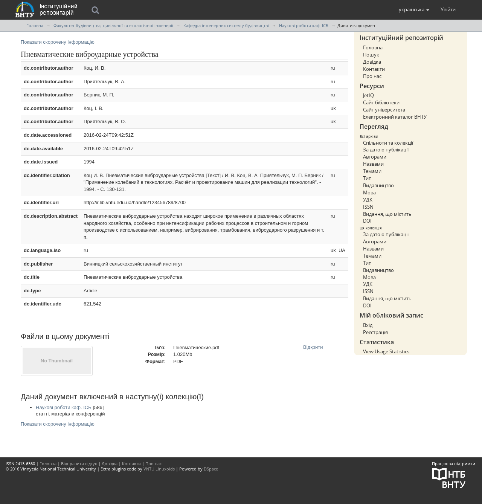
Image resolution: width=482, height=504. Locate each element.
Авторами (374, 156)
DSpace (211, 469)
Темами (372, 171)
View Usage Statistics (386, 351)
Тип (367, 178)
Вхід (367, 325)
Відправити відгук (79, 463)
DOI (367, 220)
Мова (369, 192)
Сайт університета (384, 109)
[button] (414, 9)
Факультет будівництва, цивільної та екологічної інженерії (113, 25)
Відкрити (313, 347)
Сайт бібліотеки (381, 102)
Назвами (373, 163)
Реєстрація (375, 332)
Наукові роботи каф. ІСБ (303, 25)
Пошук (371, 54)
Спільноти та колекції (388, 142)
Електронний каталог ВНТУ (395, 116)
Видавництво (378, 185)
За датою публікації (386, 149)
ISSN (368, 206)
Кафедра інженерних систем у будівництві (226, 25)
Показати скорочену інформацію (58, 42)
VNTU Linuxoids (159, 469)
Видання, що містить (387, 214)
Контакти (374, 69)
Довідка (372, 61)
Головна (34, 25)
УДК (367, 199)
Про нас (372, 76)
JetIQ (368, 95)
